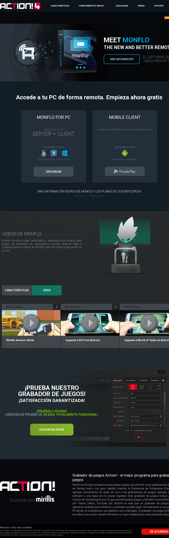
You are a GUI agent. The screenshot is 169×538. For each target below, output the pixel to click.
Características (60, 6)
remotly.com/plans (89, 196)
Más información (121, 59)
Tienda (141, 6)
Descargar (122, 6)
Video (47, 290)
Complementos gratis (91, 6)
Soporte (159, 6)
